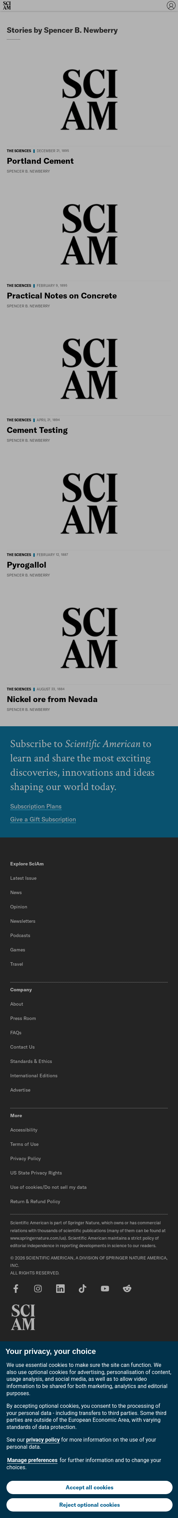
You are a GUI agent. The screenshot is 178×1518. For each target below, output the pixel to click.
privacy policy (43, 1439)
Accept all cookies (89, 1487)
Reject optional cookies (89, 1504)
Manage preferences (32, 1460)
